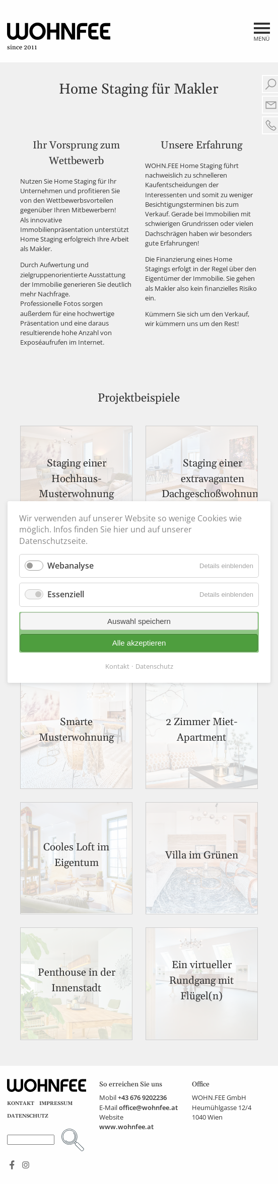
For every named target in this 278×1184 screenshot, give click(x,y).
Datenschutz (27, 1116)
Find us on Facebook (12, 1165)
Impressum (56, 1103)
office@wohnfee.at (148, 1107)
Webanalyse (70, 565)
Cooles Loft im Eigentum (76, 855)
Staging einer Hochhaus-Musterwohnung (76, 479)
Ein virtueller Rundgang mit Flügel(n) (201, 981)
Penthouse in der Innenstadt (76, 980)
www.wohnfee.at (126, 1126)
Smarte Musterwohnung (76, 730)
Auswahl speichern (139, 621)
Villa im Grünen (201, 855)
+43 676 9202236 (142, 1097)
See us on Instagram (26, 1165)
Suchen (72, 1140)
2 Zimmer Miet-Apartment (202, 730)
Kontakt (20, 1103)
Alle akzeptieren (139, 643)
